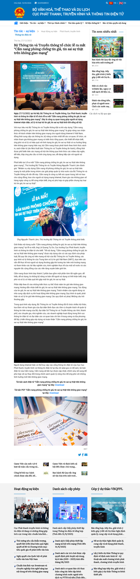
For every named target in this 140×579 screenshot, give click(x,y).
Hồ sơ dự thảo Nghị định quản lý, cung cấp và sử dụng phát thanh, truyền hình (109, 539)
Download (59, 385)
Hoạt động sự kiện (49, 31)
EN (122, 3)
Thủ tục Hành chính (56, 23)
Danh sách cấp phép (66, 484)
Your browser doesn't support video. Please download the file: (50, 344)
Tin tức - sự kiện (37, 23)
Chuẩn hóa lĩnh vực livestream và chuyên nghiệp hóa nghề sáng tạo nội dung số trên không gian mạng (32, 564)
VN (112, 3)
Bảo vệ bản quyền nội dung (114, 23)
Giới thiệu (24, 23)
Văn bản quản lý (75, 23)
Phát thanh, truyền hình (70, 31)
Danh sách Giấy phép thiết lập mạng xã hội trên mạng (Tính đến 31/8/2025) (70, 539)
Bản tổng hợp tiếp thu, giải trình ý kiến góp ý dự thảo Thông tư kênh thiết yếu (109, 567)
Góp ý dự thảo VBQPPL (107, 484)
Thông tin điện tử (23, 34)
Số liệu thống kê (92, 23)
